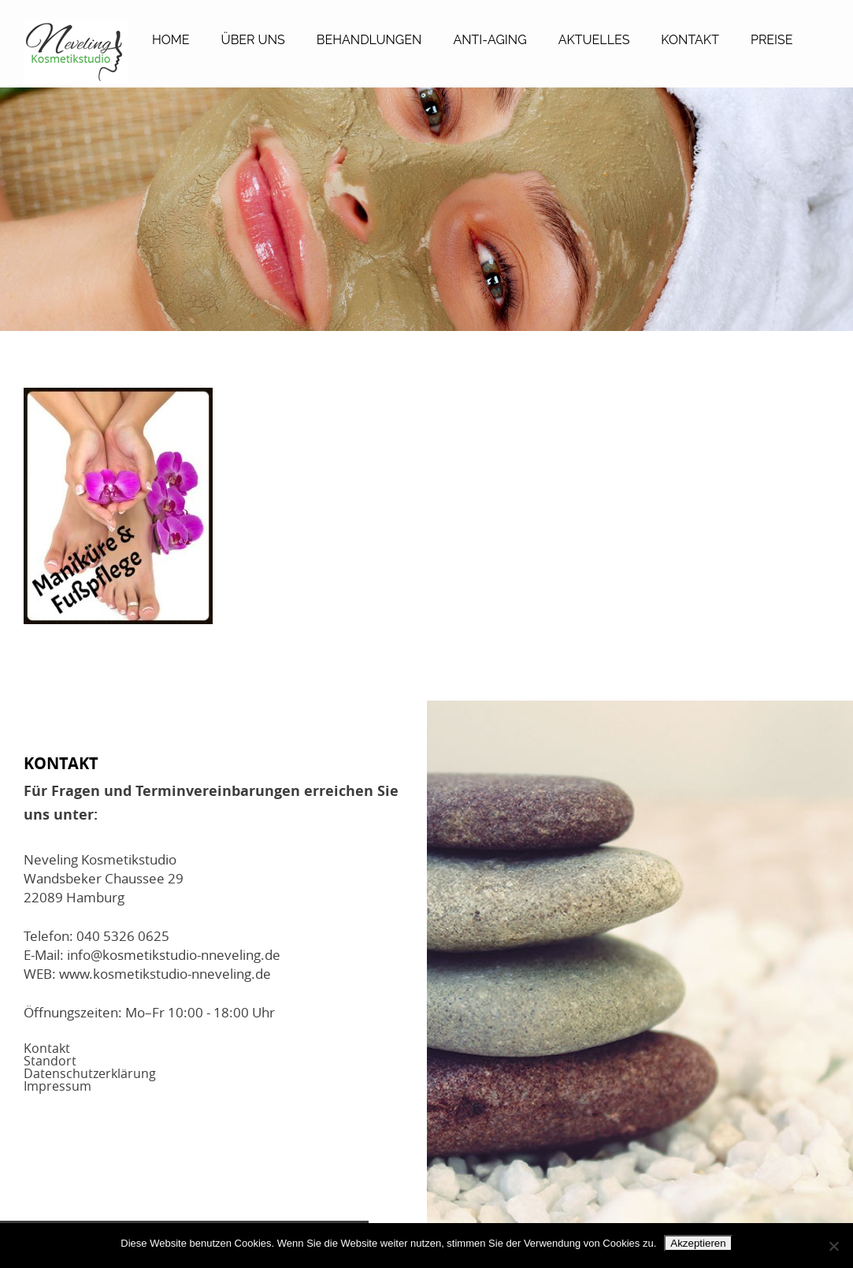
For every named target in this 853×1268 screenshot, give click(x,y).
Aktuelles (594, 39)
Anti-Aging (489, 39)
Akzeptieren (697, 1243)
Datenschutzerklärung (90, 1073)
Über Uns (253, 39)
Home (171, 39)
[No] (833, 1246)
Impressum (57, 1086)
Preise (772, 39)
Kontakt (690, 39)
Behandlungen (369, 39)
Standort (50, 1060)
